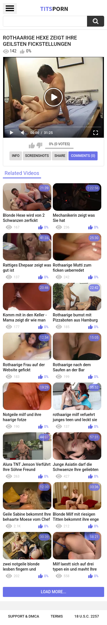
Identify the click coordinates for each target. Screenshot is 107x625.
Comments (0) (83, 156)
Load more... (53, 591)
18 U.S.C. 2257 (86, 616)
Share (59, 156)
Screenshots (37, 156)
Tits (54, 9)
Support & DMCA (23, 616)
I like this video (32, 145)
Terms (57, 616)
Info (16, 156)
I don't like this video (39, 145)
